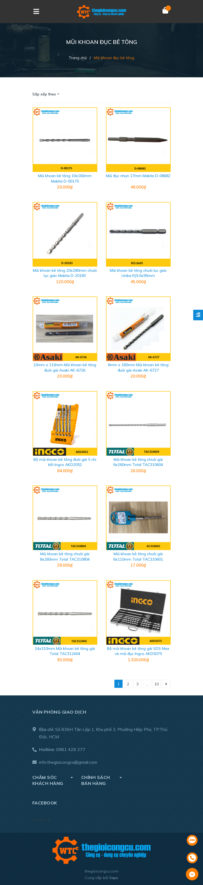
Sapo (113, 877)
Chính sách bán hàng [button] (101, 780)
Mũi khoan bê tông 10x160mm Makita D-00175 (65, 178)
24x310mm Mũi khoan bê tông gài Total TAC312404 (65, 651)
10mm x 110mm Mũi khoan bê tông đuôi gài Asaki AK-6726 (64, 367)
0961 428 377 (70, 749)
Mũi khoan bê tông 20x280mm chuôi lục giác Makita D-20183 (65, 273)
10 (156, 684)
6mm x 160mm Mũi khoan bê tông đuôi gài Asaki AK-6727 (138, 367)
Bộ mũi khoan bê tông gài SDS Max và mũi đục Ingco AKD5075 (138, 651)
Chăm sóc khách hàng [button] (52, 780)
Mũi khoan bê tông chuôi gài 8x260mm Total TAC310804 (65, 556)
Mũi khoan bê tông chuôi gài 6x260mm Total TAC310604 (138, 462)
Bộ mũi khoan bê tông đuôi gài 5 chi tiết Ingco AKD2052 (64, 462)
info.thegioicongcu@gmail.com (68, 762)
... (147, 684)
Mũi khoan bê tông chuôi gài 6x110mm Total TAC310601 (138, 556)
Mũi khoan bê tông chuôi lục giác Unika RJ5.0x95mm (138, 273)
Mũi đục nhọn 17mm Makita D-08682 (138, 175)
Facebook (41, 819)
